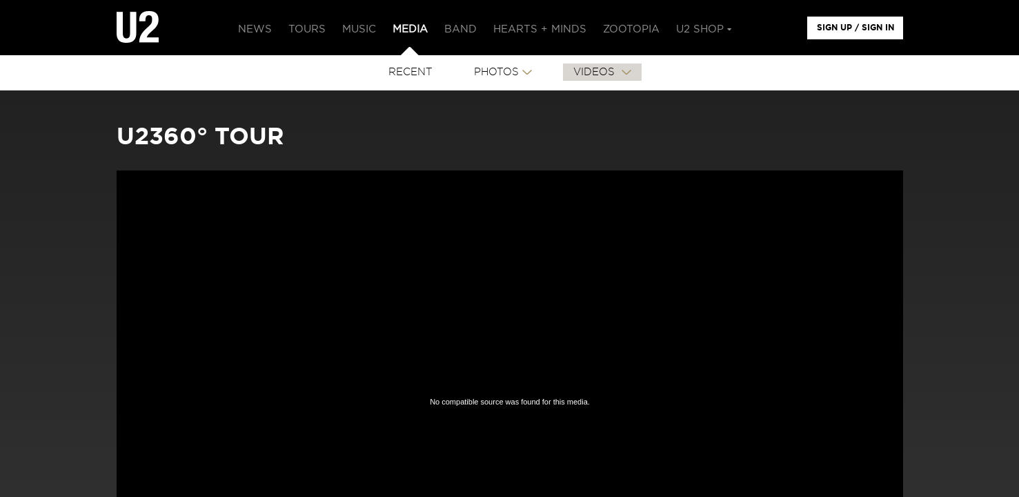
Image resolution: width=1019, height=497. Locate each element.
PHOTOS (496, 72)
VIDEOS (595, 72)
